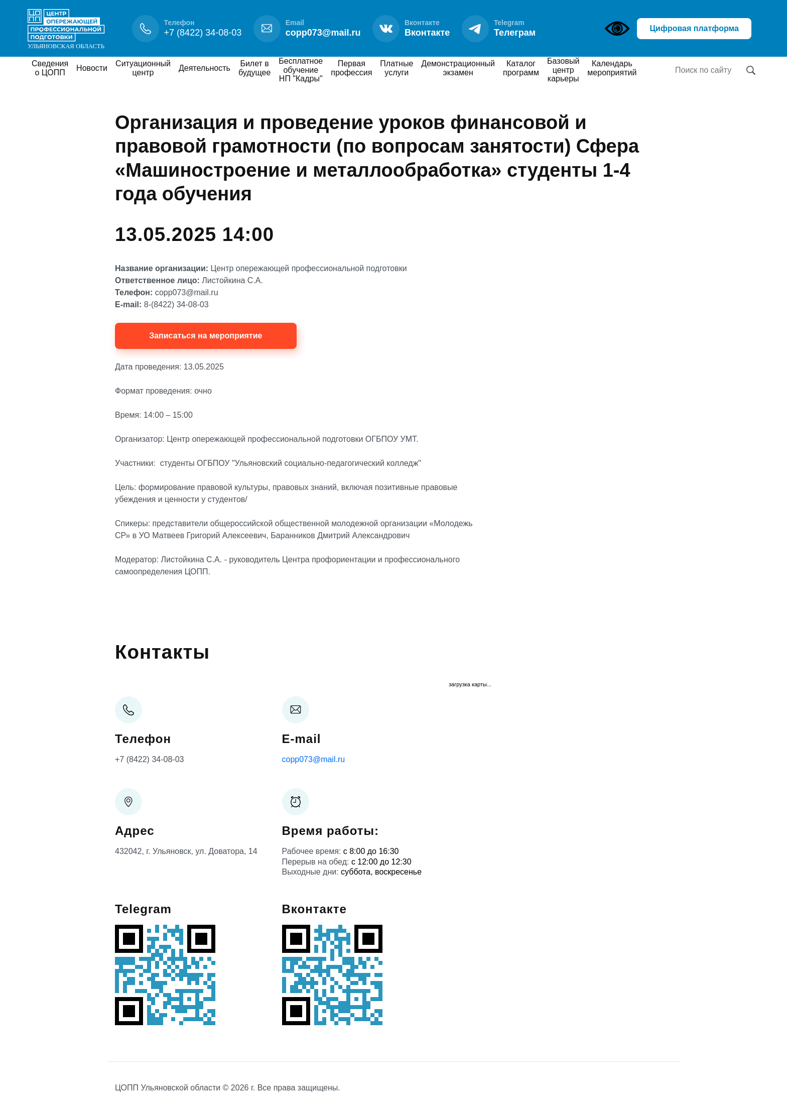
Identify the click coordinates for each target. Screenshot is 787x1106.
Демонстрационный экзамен (458, 68)
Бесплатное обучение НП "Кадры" (301, 70)
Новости (91, 68)
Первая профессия (351, 68)
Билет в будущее (254, 68)
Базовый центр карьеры (563, 70)
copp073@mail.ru (313, 759)
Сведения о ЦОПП (50, 68)
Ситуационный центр (143, 68)
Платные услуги (396, 68)
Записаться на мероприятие (205, 335)
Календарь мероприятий (611, 68)
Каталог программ (521, 68)
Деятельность (204, 68)
